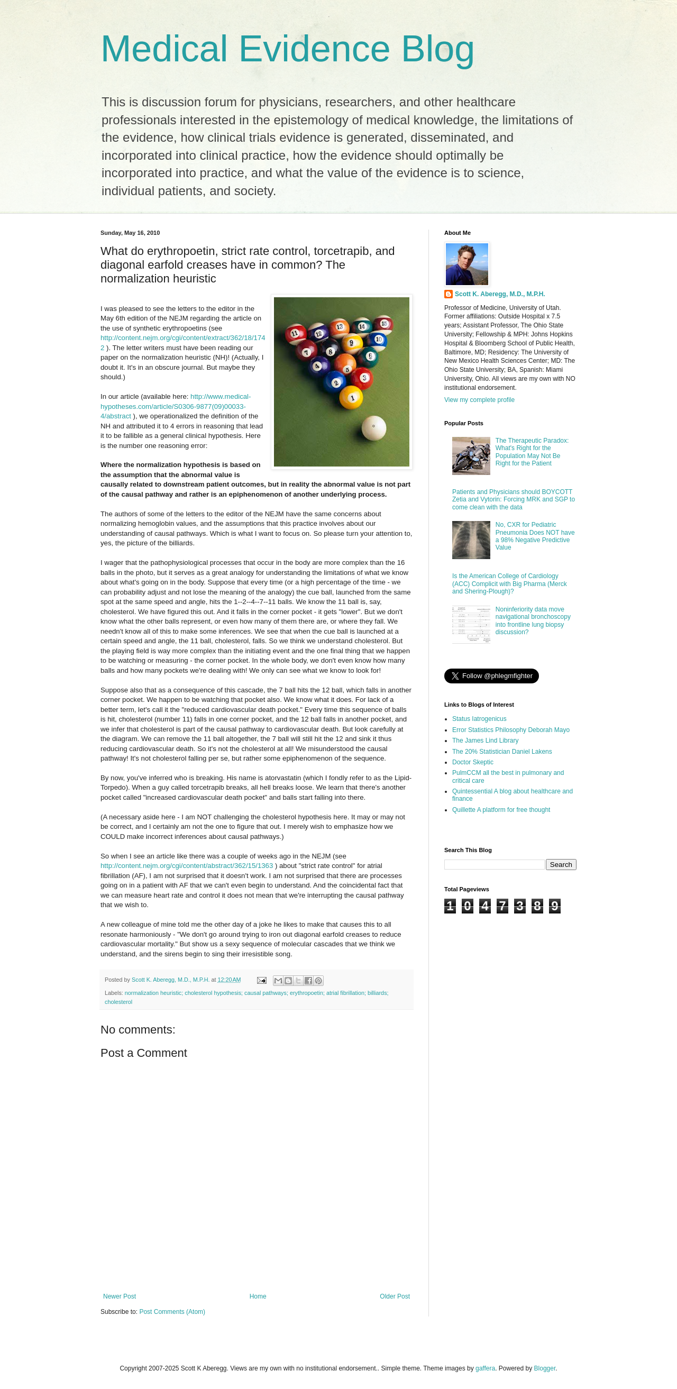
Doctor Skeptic (472, 762)
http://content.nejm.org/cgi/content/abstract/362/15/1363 (186, 866)
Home (258, 1296)
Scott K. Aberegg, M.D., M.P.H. (500, 294)
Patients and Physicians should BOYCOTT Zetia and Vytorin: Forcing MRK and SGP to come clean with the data (513, 499)
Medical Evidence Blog (287, 48)
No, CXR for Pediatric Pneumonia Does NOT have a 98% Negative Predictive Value (535, 536)
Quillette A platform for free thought (501, 810)
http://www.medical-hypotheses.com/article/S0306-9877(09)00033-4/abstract (175, 406)
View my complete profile (479, 400)
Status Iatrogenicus (479, 719)
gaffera (485, 1368)
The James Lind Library (485, 740)
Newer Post (119, 1296)
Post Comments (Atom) (172, 1311)
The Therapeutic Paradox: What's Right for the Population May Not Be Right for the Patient (532, 452)
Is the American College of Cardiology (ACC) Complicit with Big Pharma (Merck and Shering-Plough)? (509, 583)
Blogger (545, 1368)
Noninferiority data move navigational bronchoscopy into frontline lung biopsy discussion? (533, 621)
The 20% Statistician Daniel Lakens (502, 751)
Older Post (395, 1296)
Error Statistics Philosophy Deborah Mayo (511, 730)
